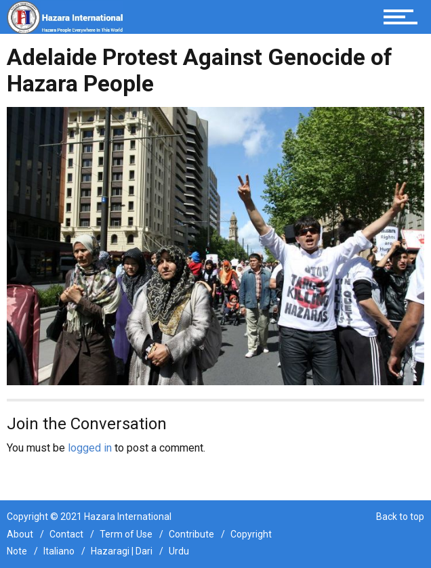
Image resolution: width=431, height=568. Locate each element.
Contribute (191, 534)
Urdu (179, 551)
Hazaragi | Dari (121, 551)
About (20, 534)
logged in (90, 447)
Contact (66, 534)
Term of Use (126, 534)
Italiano (59, 551)
